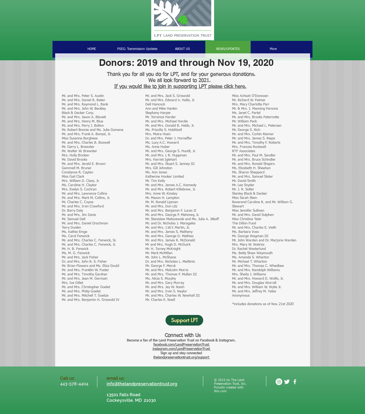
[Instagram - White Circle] (279, 381)
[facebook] (295, 381)
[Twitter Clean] (287, 381)
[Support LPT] (184, 320)
